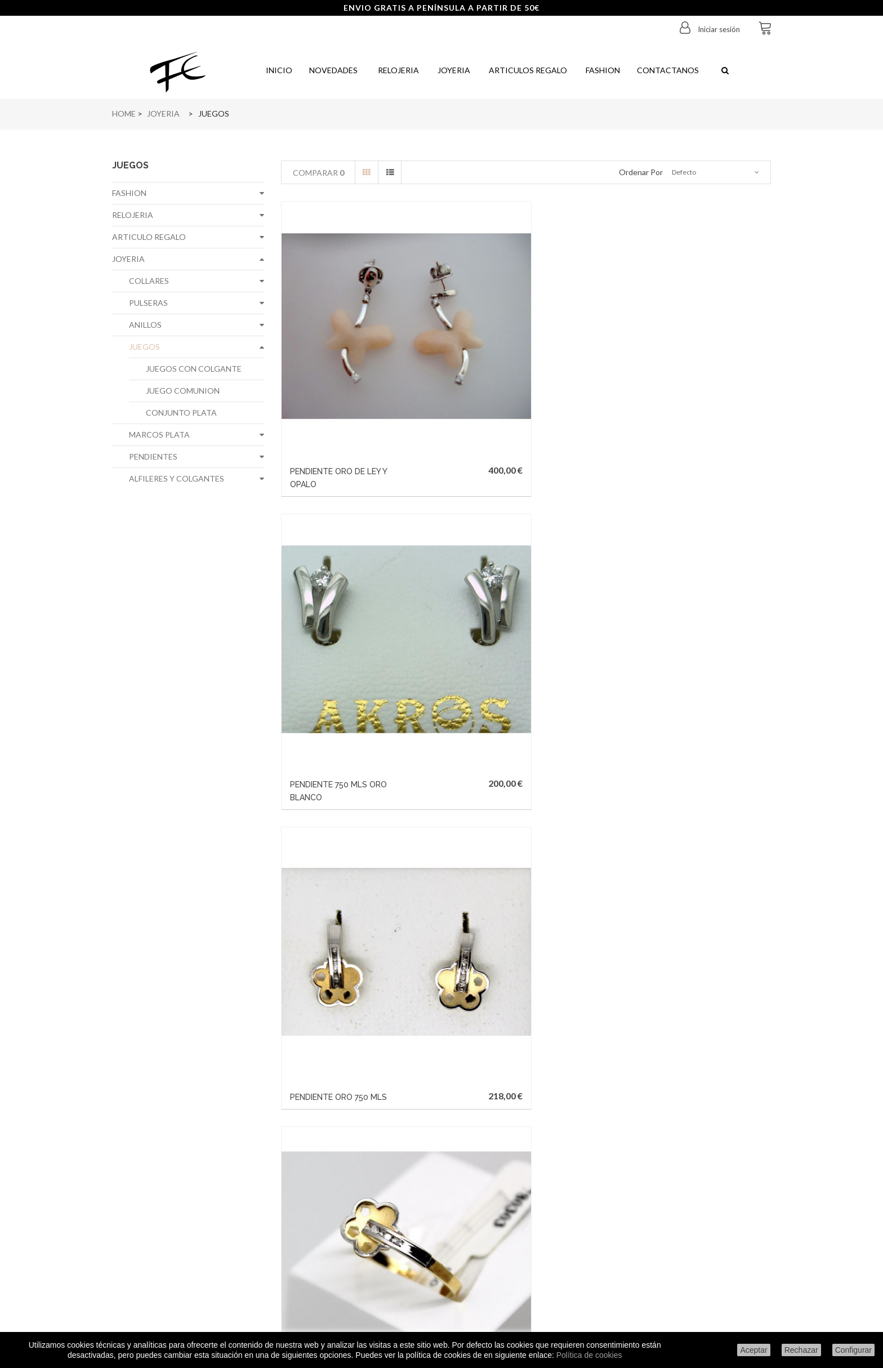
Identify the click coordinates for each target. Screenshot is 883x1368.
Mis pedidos (329, 1183)
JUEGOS (144, 346)
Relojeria (396, 70)
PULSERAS (148, 303)
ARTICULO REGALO (149, 237)
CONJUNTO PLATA (181, 412)
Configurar (853, 1349)
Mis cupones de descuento (329, 1248)
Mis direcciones (329, 1215)
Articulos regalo (527, 70)
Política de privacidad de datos (188, 1248)
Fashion (602, 70)
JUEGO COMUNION (183, 390)
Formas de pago (188, 1232)
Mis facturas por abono (329, 1199)
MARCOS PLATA (159, 434)
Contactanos (668, 70)
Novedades (333, 70)
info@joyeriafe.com (492, 1262)
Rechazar (801, 1349)
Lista (389, 172)
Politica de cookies (188, 1264)
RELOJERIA (132, 215)
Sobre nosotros (188, 1215)
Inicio (278, 70)
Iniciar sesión (718, 29)
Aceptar (753, 1349)
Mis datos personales (329, 1232)
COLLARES (149, 281)
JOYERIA (128, 259)
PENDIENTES (153, 456)
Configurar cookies (188, 1297)
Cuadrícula (366, 172)
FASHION (129, 193)
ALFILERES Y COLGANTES (176, 478)
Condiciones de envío (188, 1183)
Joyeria (453, 70)
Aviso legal (188, 1199)
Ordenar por (641, 172)
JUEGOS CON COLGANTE (194, 368)
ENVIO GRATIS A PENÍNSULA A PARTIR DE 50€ (441, 7)
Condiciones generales (188, 1281)
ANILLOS (145, 324)
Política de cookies (589, 1355)
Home (124, 113)
